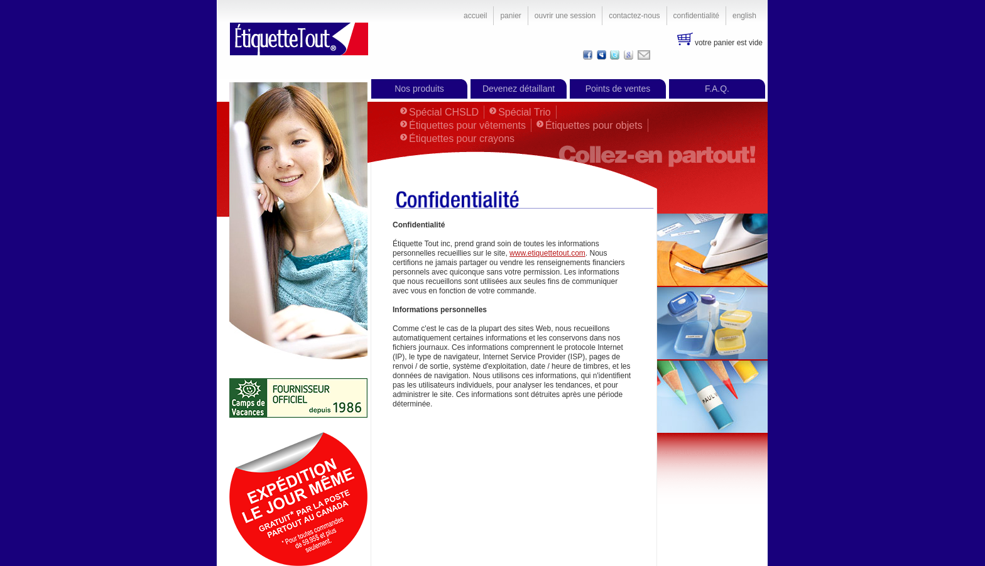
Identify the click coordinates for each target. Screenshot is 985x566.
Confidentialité (696, 15)
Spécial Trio (524, 112)
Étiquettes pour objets (594, 125)
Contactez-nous (634, 15)
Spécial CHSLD (444, 112)
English (744, 15)
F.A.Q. (717, 89)
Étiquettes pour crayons (461, 138)
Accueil (475, 15)
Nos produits (419, 89)
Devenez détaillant (518, 89)
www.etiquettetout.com (547, 253)
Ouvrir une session (565, 15)
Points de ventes (618, 89)
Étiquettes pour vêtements (467, 125)
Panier (510, 15)
